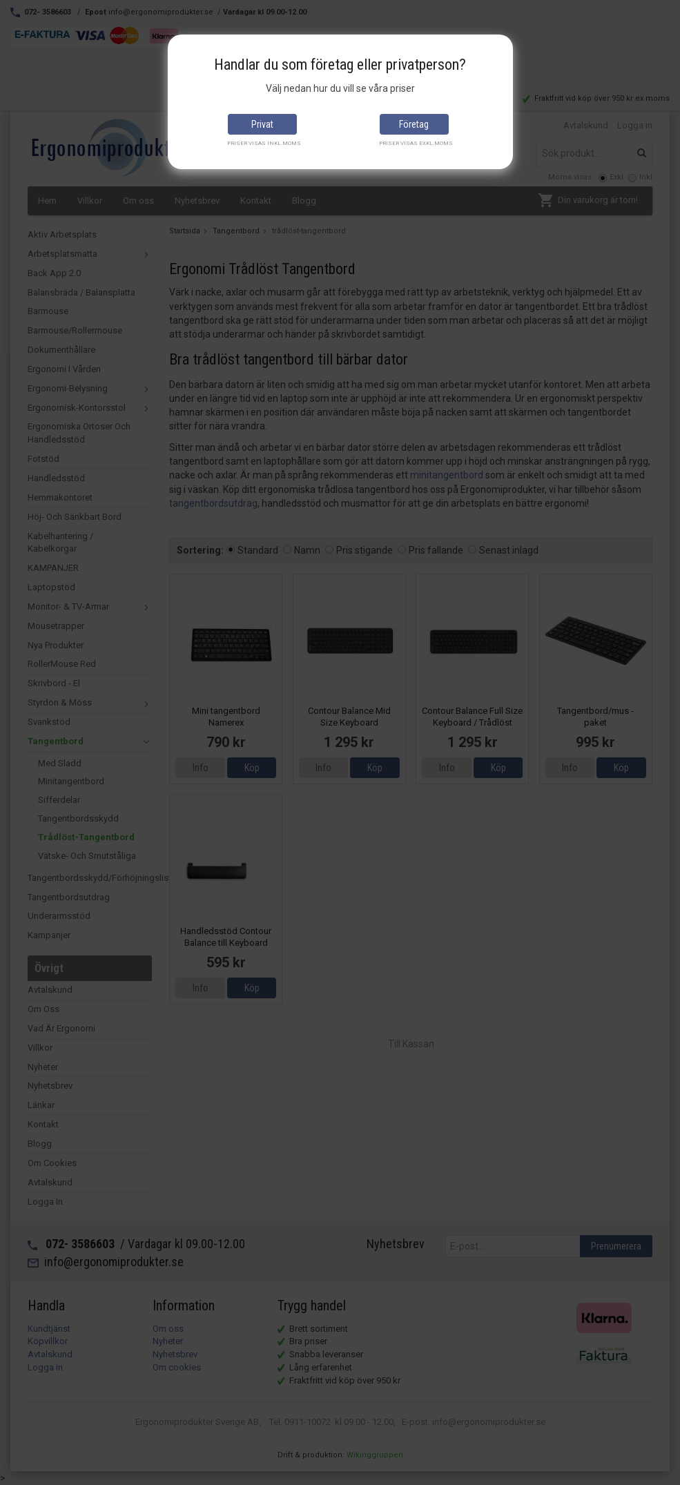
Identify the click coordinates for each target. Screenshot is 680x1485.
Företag (414, 124)
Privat (262, 124)
